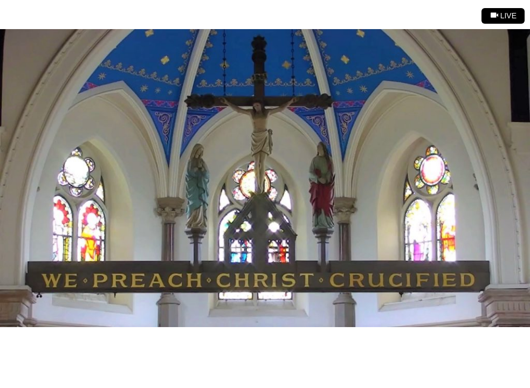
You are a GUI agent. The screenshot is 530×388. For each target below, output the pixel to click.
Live (504, 15)
